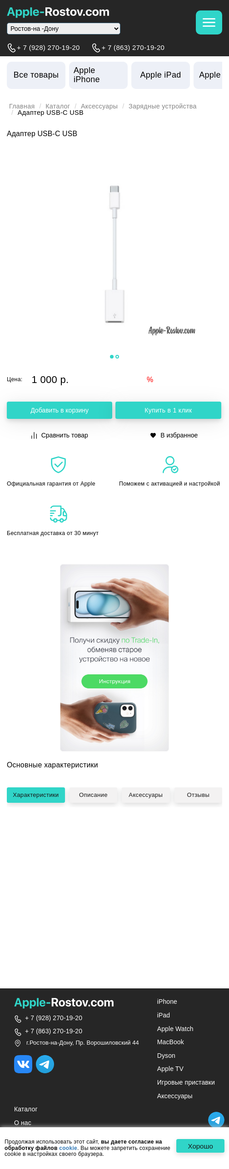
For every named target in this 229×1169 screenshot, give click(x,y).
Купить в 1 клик (168, 410)
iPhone (167, 1001)
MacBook (170, 1042)
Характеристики (38, 836)
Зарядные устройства (165, 106)
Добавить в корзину (59, 410)
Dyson (166, 1055)
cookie (68, 1148)
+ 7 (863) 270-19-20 (132, 47)
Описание (96, 836)
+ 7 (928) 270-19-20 (48, 47)
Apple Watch (175, 1028)
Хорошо (199, 1146)
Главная (22, 106)
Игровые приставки (186, 1082)
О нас (22, 1122)
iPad (163, 1015)
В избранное (174, 435)
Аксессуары (100, 106)
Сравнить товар (59, 435)
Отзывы (200, 836)
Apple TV (170, 1068)
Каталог (58, 106)
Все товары (36, 74)
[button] (112, 357)
